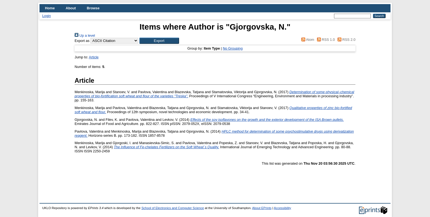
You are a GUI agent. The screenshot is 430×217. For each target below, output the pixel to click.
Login (46, 16)
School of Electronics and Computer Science (173, 208)
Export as (82, 41)
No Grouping (233, 48)
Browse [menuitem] (93, 8)
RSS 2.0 (345, 40)
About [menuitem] (71, 8)
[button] (159, 41)
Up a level (85, 35)
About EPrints (261, 208)
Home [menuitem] (50, 8)
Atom (307, 40)
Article (94, 57)
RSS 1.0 (325, 40)
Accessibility (282, 208)
